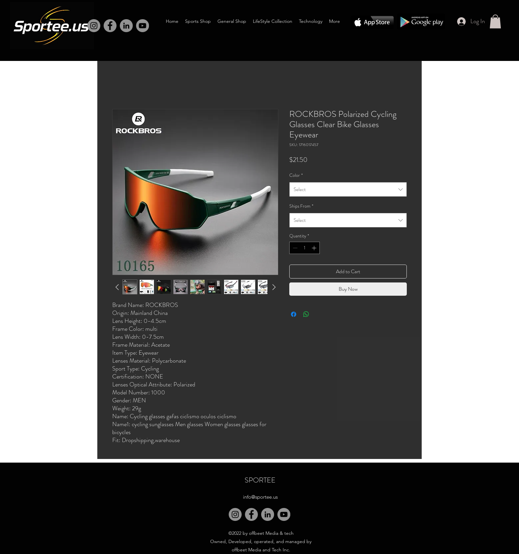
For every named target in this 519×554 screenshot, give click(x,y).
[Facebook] (110, 25)
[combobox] (348, 189)
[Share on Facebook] (294, 314)
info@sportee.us (260, 497)
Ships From (301, 206)
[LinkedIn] (126, 25)
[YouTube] (283, 514)
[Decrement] (294, 248)
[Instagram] (93, 25)
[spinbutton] (304, 248)
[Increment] (314, 248)
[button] (495, 21)
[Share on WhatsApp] (306, 314)
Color (296, 175)
